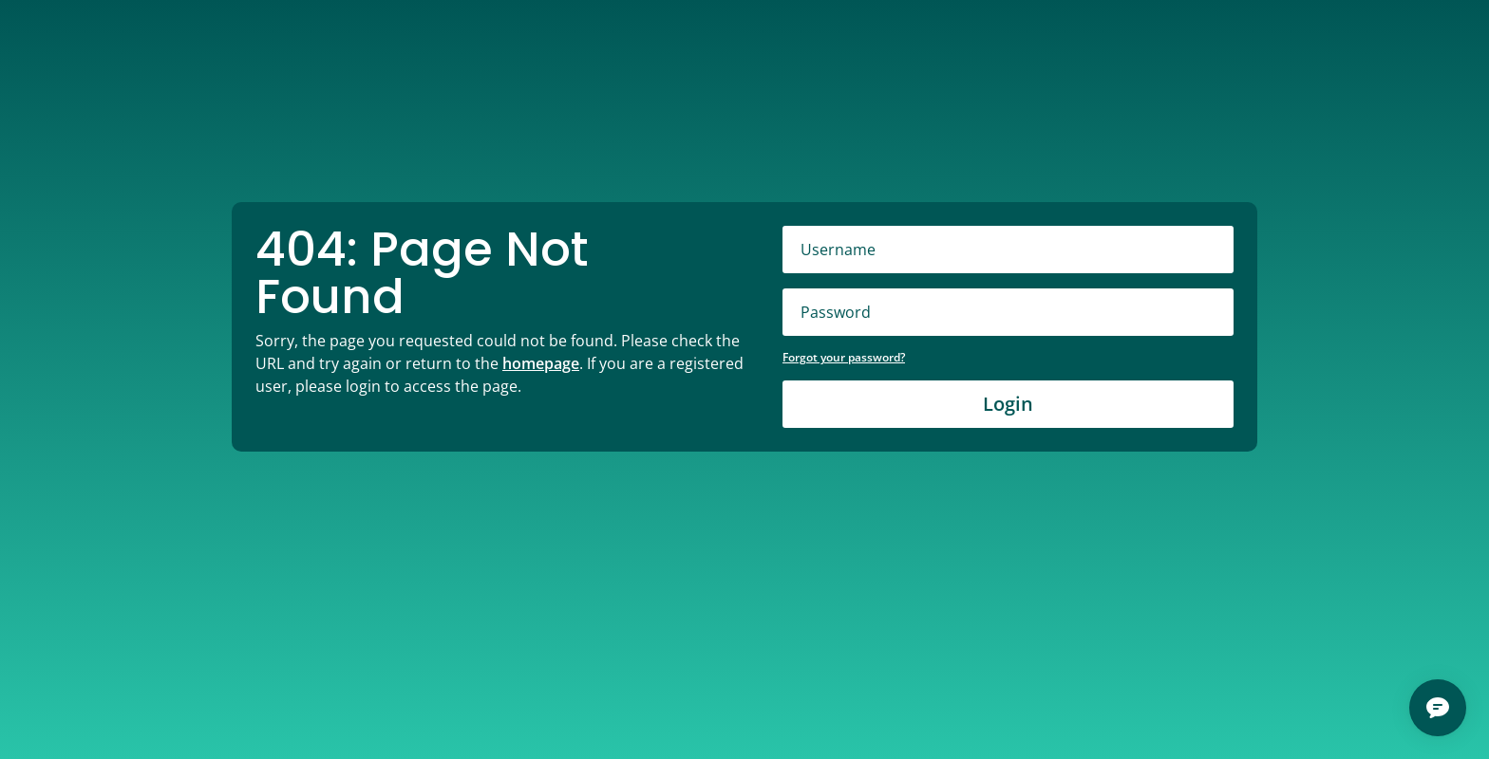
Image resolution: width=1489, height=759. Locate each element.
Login (1008, 404)
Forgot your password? (843, 357)
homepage (540, 363)
